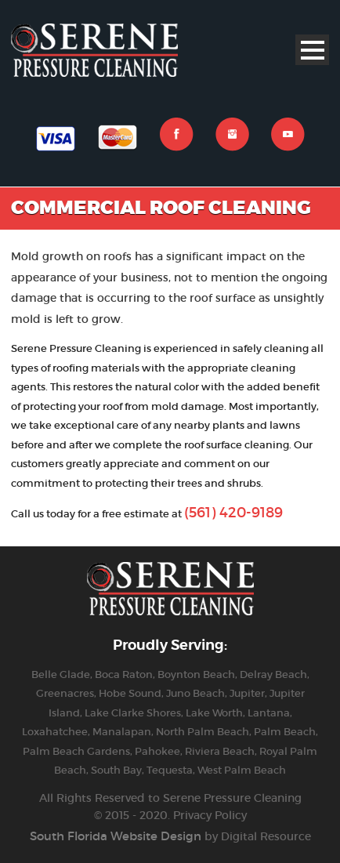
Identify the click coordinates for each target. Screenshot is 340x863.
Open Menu (312, 49)
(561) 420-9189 (233, 512)
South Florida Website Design (115, 836)
